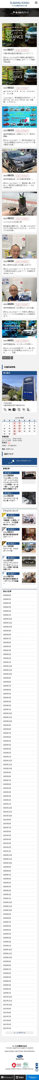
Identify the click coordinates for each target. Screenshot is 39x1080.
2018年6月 (7, 973)
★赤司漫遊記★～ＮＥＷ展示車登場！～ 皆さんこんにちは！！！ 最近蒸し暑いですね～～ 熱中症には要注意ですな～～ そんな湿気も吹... (19, 183)
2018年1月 (7, 993)
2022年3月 (7, 796)
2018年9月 (7, 961)
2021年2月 (7, 847)
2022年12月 (7, 761)
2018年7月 (7, 969)
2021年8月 (7, 824)
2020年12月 (7, 855)
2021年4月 (7, 839)
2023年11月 (7, 717)
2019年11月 (7, 906)
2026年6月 (7, 595)
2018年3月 (7, 985)
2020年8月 (7, 871)
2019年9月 (7, 914)
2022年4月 (7, 792)
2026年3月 (7, 607)
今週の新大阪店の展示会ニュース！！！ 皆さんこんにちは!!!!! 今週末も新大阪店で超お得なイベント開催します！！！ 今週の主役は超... (19, 58)
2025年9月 (7, 631)
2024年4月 (7, 698)
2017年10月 (7, 1005)
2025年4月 (7, 650)
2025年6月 (7, 642)
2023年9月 (7, 725)
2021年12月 (7, 808)
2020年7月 (7, 875)
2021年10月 (7, 816)
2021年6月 (7, 831)
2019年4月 (7, 934)
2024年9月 (7, 678)
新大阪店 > (8, 473)
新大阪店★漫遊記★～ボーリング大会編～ (10, 581)
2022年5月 (7, 788)
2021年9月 (7, 820)
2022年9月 (7, 772)
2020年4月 (7, 886)
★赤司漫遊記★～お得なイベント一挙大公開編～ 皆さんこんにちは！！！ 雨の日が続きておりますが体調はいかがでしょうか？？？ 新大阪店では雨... (19, 139)
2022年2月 (7, 800)
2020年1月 (7, 898)
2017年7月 (7, 1016)
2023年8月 (7, 729)
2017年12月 (7, 997)
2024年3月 (7, 701)
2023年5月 (7, 741)
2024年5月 (7, 694)
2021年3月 (7, 843)
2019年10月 (7, 910)
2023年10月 (7, 721)
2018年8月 (7, 965)
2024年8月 (7, 682)
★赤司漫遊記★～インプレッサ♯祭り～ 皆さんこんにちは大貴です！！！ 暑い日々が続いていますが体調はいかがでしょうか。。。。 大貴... (19, 348)
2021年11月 (7, 812)
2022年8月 (7, 776)
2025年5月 (7, 646)
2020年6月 (7, 879)
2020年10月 (7, 863)
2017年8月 (7, 1012)
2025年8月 (7, 635)
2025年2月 (7, 658)
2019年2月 (7, 942)
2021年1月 (7, 851)
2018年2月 (7, 989)
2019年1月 (7, 946)
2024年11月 (7, 670)
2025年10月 (7, 627)
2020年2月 (7, 894)
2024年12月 (7, 666)
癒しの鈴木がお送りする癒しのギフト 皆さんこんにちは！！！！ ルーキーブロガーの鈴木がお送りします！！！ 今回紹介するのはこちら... (19, 269)
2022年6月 (7, 784)
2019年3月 (7, 938)
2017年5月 (7, 1024)
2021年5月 (7, 835)
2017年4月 (7, 1028)
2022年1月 (7, 804)
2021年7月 (7, 827)
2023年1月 (7, 757)
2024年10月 (7, 674)
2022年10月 (7, 768)
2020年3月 (7, 890)
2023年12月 (7, 713)
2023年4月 (7, 745)
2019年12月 (7, 902)
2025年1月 (7, 662)
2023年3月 (7, 749)
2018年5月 (7, 977)
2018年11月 (7, 953)
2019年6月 (7, 926)
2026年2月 (7, 611)
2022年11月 (7, 764)
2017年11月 (7, 1001)
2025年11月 (7, 623)
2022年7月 (7, 780)
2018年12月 (7, 949)
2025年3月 (7, 654)
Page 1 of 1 (6, 357)
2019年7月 (7, 922)
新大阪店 (6, 373)
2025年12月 (7, 619)
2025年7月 (7, 638)
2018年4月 (7, 981)
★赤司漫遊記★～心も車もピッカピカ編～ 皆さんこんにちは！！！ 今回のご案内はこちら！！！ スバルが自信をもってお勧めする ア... (19, 312)
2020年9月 (7, 867)
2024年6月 (7, 690)
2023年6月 (7, 737)
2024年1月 (7, 709)
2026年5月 (7, 599)
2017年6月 (7, 1020)
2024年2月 (7, 705)
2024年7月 (7, 686)
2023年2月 (7, 753)
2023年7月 (7, 733)
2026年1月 (7, 615)
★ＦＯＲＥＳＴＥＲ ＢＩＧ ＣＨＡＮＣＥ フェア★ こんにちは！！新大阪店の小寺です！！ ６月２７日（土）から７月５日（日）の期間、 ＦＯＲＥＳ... (19, 97)
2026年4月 (7, 603)
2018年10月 (7, 957)
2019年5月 (7, 930)
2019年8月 (7, 918)
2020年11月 (7, 859)
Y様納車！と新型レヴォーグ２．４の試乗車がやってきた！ (11, 522)
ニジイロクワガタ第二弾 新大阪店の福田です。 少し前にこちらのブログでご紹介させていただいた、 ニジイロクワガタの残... (19, 226)
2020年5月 (7, 883)
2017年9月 (7, 1009)
